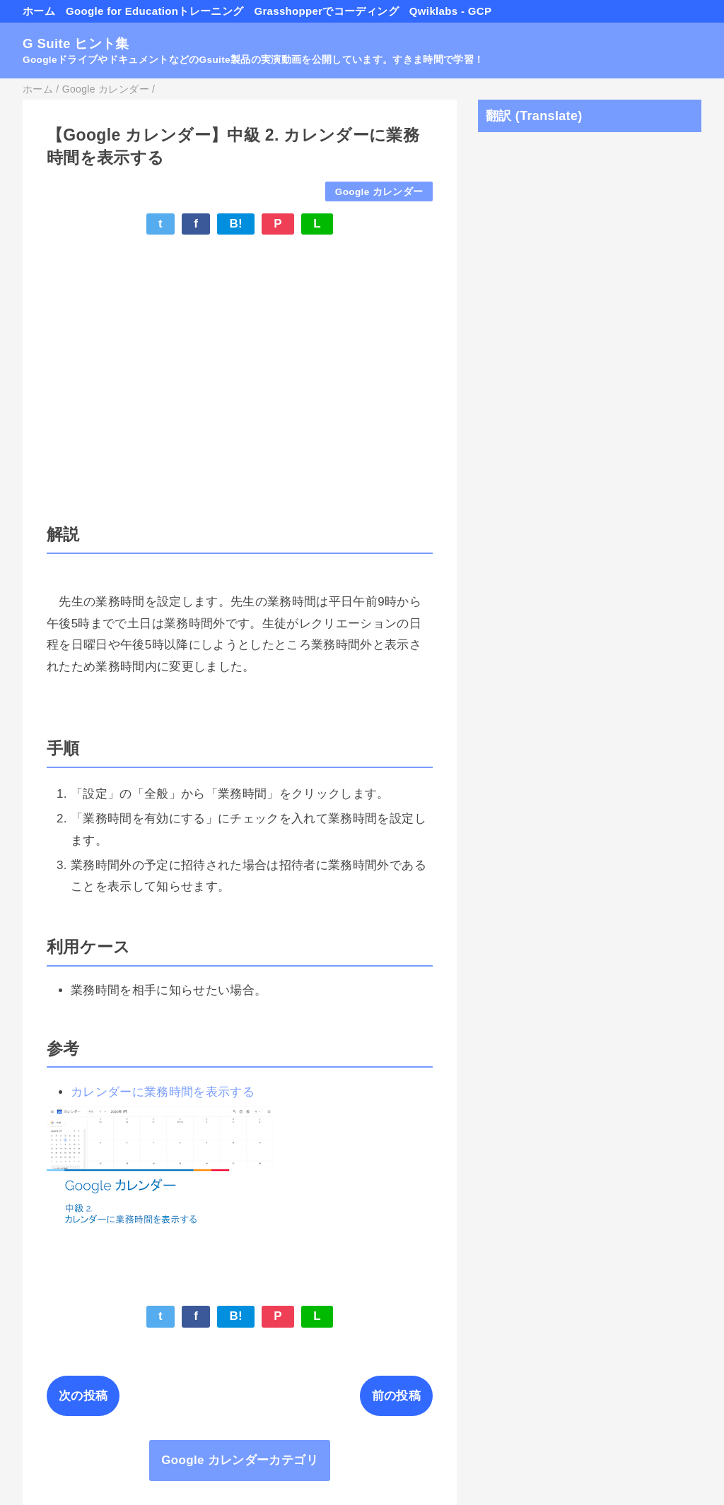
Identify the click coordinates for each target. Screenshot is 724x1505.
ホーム (39, 11)
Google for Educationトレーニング (154, 11)
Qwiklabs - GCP (450, 11)
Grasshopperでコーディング (326, 11)
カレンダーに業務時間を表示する (163, 1092)
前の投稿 (396, 1396)
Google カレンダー (379, 192)
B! (236, 223)
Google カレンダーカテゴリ (239, 1460)
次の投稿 (83, 1396)
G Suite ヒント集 (76, 43)
